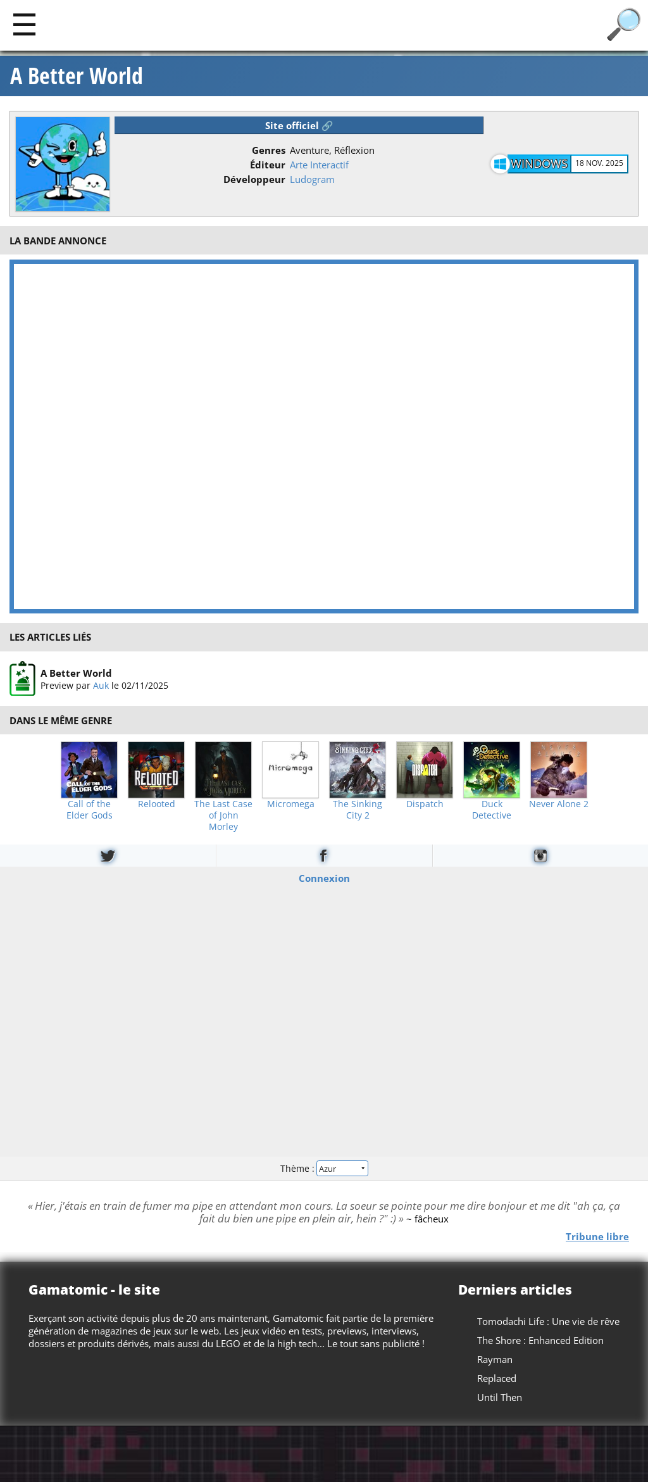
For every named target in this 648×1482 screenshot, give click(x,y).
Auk (101, 685)
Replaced (496, 1378)
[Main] (24, 23)
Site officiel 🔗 (299, 125)
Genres (268, 150)
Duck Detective (491, 809)
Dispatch (425, 804)
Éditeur (267, 164)
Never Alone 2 (559, 804)
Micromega (291, 804)
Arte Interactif (319, 164)
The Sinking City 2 (357, 809)
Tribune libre (597, 1235)
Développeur (254, 179)
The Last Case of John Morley (223, 815)
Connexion (324, 878)
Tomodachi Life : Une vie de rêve (548, 1321)
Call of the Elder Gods (89, 809)
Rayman (495, 1359)
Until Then (499, 1397)
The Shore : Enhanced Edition (540, 1340)
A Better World (76, 76)
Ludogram (312, 179)
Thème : (324, 1168)
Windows (539, 163)
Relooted (156, 804)
